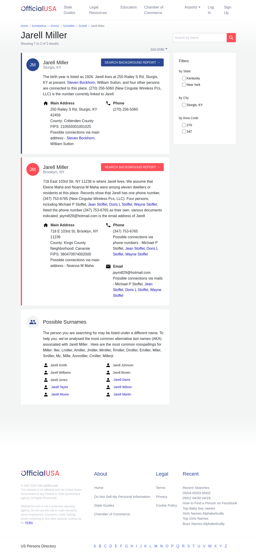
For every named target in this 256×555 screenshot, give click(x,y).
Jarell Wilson (118, 387)
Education (129, 7)
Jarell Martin (118, 394)
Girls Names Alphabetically (201, 512)
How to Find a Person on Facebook (208, 501)
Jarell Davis (117, 380)
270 (189, 125)
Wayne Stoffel (145, 204)
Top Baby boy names (197, 507)
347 (189, 131)
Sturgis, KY (195, 105)
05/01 (184, 496)
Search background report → (132, 62)
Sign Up (227, 10)
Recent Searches (194, 485)
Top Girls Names (193, 518)
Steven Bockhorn (81, 82)
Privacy (161, 494)
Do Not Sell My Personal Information (123, 494)
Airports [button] (190, 7)
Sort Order (158, 49)
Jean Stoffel (97, 204)
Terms (160, 485)
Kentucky (193, 78)
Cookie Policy (166, 503)
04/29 (204, 496)
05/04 (184, 490)
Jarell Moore (56, 394)
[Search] (200, 37)
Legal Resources (98, 10)
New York (193, 85)
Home (99, 485)
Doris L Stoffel (120, 204)
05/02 (204, 490)
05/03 (194, 490)
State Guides (69, 10)
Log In (211, 10)
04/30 (194, 496)
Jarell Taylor (55, 387)
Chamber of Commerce (153, 10)
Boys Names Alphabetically (202, 523)
